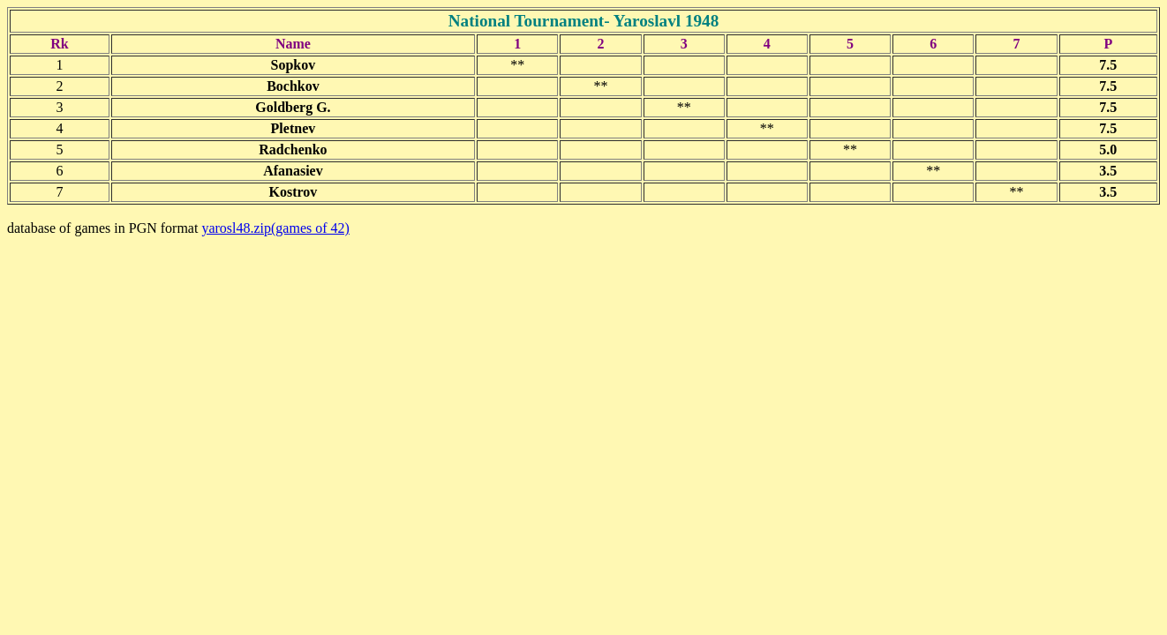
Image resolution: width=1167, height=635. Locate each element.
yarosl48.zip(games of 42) (275, 227)
